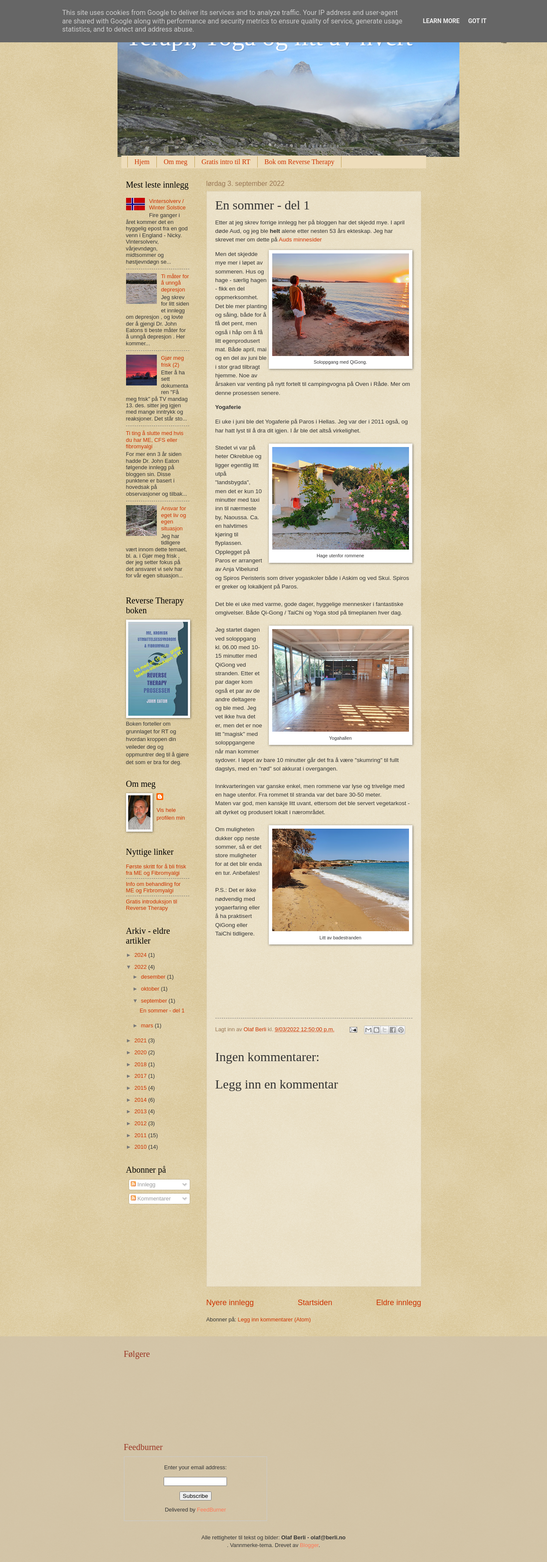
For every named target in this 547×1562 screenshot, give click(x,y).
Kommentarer (151, 1198)
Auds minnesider (300, 239)
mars (148, 1025)
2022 (141, 967)
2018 (141, 1064)
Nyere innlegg (230, 1302)
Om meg (176, 161)
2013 (141, 1111)
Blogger (309, 1545)
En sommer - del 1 (162, 1010)
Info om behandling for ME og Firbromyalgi (153, 887)
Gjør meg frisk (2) (172, 361)
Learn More (441, 21)
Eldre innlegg (398, 1302)
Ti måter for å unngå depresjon (175, 283)
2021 (141, 1040)
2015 (141, 1088)
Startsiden (314, 1302)
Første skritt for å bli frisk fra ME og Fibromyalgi (156, 869)
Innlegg (143, 1184)
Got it (477, 21)
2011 (141, 1135)
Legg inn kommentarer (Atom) (274, 1319)
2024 (141, 955)
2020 (141, 1052)
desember (154, 977)
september (154, 1000)
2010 (141, 1147)
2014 (141, 1100)
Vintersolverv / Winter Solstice (167, 204)
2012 (141, 1123)
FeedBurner (211, 1509)
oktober (151, 988)
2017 (141, 1076)
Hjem (142, 161)
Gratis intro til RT (226, 161)
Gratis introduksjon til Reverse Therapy (151, 904)
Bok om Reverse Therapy (300, 161)
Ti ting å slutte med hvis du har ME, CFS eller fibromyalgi (155, 440)
